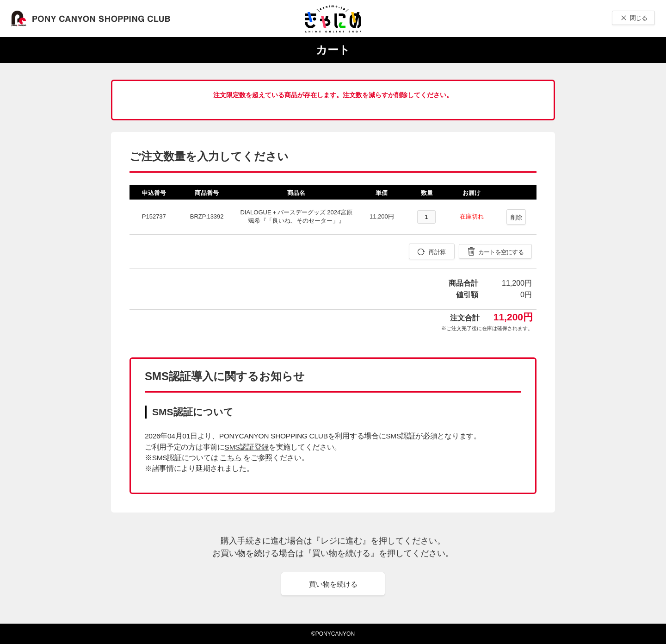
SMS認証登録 (247, 447)
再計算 (436, 252)
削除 (516, 217)
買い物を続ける (333, 584)
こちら (230, 458)
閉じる (638, 17)
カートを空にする (501, 252)
